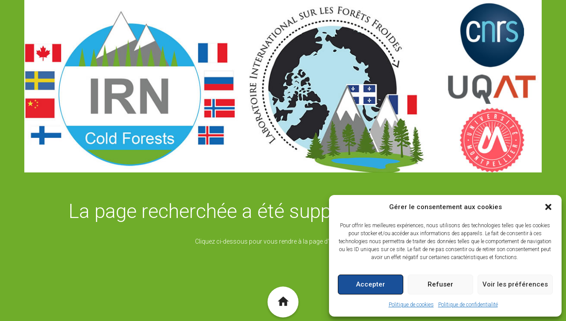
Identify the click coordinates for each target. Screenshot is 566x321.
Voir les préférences (515, 284)
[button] (548, 207)
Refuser (440, 284)
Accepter (370, 284)
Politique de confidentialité (468, 305)
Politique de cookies (411, 305)
